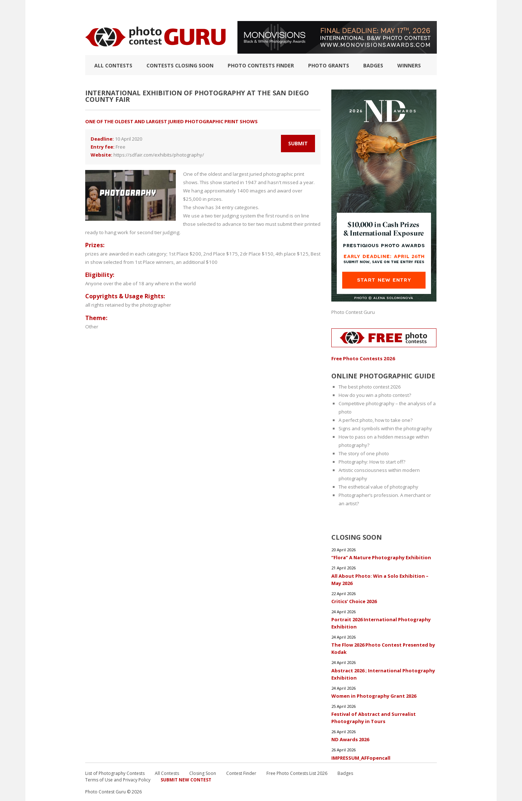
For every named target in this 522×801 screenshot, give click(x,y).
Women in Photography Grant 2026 (373, 695)
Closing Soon (202, 772)
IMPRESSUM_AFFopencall (360, 756)
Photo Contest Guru (353, 312)
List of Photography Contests (148, 10)
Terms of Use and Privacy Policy (117, 778)
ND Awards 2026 (350, 738)
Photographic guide (302, 10)
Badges (373, 65)
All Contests (113, 65)
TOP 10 (92, 10)
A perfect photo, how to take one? (376, 419)
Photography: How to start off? (372, 461)
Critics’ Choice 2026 (354, 600)
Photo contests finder (261, 65)
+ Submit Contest (413, 10)
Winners (409, 65)
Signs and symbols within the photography (385, 428)
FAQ (341, 10)
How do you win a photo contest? (375, 394)
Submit (298, 143)
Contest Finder (241, 772)
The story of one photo (364, 453)
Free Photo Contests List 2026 (296, 772)
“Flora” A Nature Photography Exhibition (381, 557)
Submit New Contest (186, 778)
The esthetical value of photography (378, 486)
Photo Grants (328, 65)
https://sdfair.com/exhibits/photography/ (158, 155)
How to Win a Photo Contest (231, 10)
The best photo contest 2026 (370, 386)
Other (91, 318)
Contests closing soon (180, 65)
